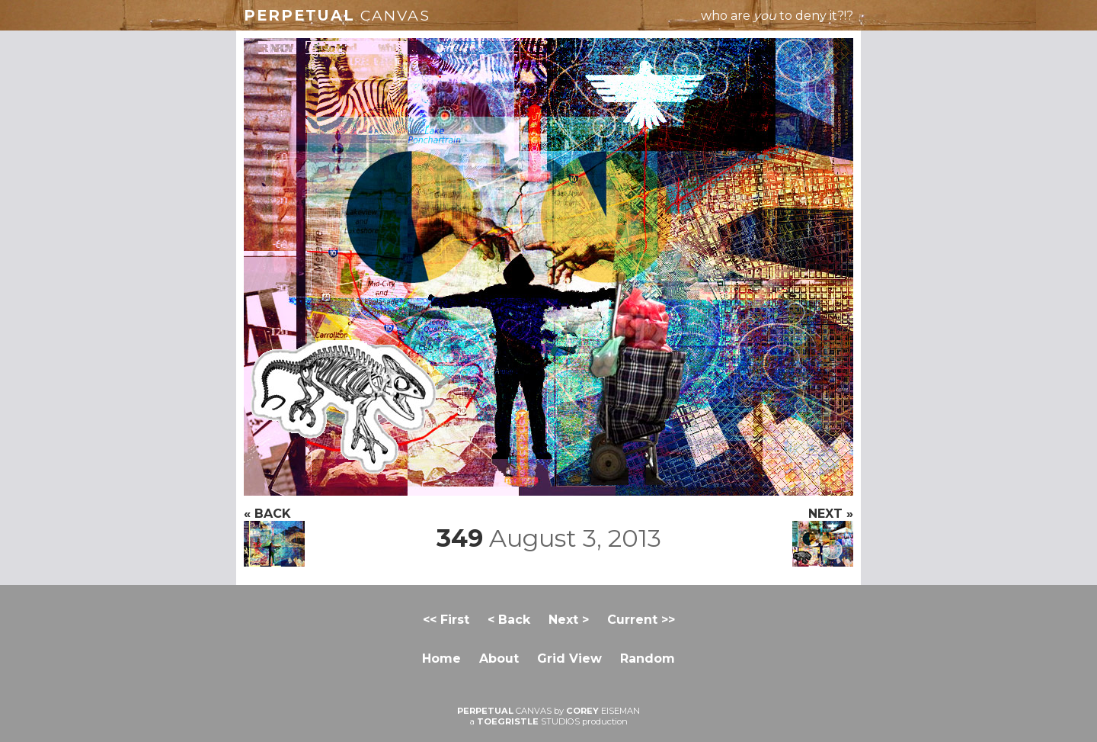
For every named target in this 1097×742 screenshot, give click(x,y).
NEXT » (822, 536)
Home (441, 658)
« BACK (274, 536)
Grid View (569, 658)
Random (647, 658)
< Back (509, 619)
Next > (568, 619)
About (499, 658)
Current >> (641, 619)
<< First (446, 619)
